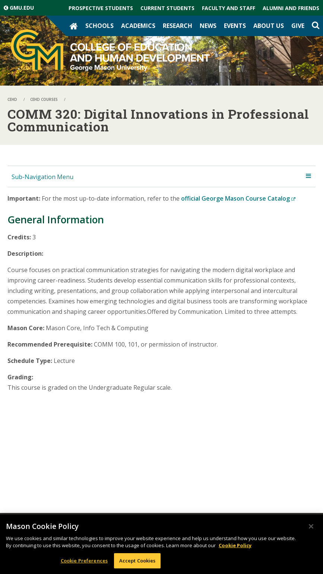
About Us (268, 26)
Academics (138, 26)
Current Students (167, 8)
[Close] (311, 528)
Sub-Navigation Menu (42, 177)
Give (297, 26)
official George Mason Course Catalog (238, 198)
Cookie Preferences (84, 562)
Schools (99, 26)
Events (235, 26)
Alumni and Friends (291, 8)
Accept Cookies (137, 562)
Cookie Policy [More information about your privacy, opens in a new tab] (235, 546)
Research (177, 26)
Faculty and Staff (228, 8)
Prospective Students (101, 8)
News (208, 26)
